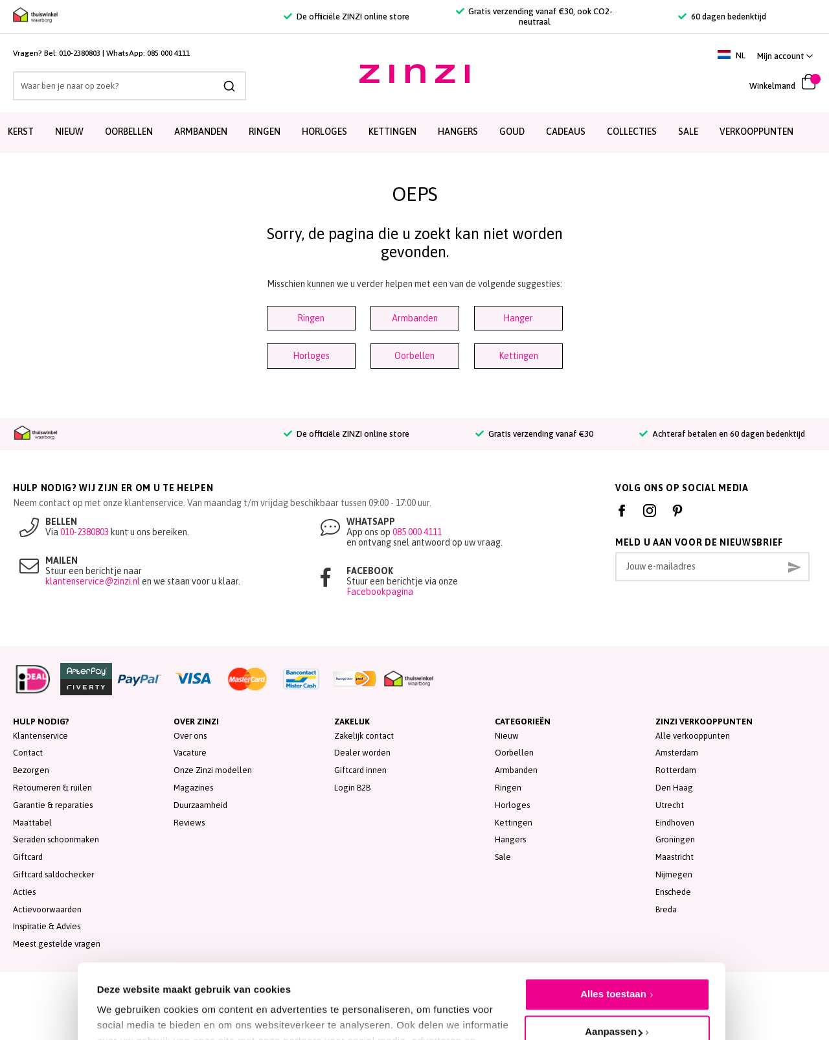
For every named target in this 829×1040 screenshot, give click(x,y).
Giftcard (28, 857)
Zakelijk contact (364, 736)
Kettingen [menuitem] (392, 131)
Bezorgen (31, 770)
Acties (24, 892)
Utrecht (669, 805)
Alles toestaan (613, 931)
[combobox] (129, 85)
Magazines (193, 787)
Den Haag (674, 787)
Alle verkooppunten (692, 736)
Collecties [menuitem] (632, 131)
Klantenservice (40, 736)
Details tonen (128, 1001)
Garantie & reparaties (53, 805)
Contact (28, 752)
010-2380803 (79, 53)
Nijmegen (673, 874)
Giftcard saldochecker (53, 874)
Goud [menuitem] (512, 131)
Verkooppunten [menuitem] (756, 131)
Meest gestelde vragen (56, 944)
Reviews (189, 822)
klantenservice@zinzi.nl (92, 581)
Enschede (673, 892)
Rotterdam (675, 770)
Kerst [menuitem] (21, 131)
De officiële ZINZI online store (346, 16)
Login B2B (352, 787)
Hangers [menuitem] (458, 131)
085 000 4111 (168, 53)
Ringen (310, 318)
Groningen (675, 839)
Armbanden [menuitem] (200, 131)
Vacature (190, 752)
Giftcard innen (360, 770)
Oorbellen (414, 356)
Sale (503, 857)
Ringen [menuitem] (264, 131)
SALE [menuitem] (688, 131)
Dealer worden (362, 752)
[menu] (414, 132)
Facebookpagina (379, 591)
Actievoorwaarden (47, 909)
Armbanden (415, 318)
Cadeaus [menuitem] (565, 131)
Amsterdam (676, 752)
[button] (785, 56)
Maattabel (32, 822)
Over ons (190, 736)
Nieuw (507, 736)
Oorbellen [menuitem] (129, 131)
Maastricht (674, 857)
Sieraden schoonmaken (56, 839)
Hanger (518, 318)
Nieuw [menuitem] (69, 131)
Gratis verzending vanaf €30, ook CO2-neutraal (534, 16)
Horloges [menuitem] (324, 131)
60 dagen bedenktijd (722, 16)
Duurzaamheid (200, 805)
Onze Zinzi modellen (213, 770)
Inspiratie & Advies (46, 926)
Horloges (311, 356)
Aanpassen (613, 969)
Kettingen (518, 356)
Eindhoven (674, 822)
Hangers (510, 839)
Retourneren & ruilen (52, 787)
